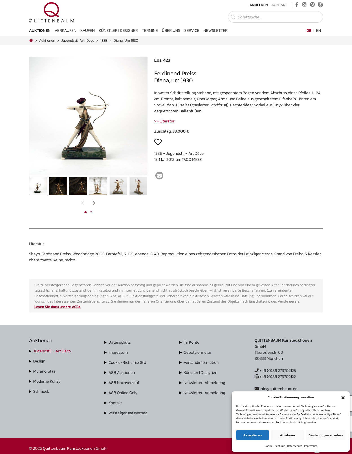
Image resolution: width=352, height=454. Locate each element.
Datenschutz (294, 446)
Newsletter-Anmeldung (204, 393)
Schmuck (41, 391)
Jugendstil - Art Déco (52, 351)
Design (39, 361)
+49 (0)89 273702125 (275, 370)
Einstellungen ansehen (325, 435)
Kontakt (279, 4)
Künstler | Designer (118, 30)
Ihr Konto (191, 342)
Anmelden (258, 4)
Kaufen (87, 30)
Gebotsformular (197, 352)
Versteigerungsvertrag (127, 413)
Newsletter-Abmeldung (204, 383)
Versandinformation (201, 362)
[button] (343, 397)
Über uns (171, 30)
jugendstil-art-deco (77, 40)
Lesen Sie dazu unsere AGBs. (57, 306)
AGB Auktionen (121, 372)
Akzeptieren (252, 435)
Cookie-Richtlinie (275, 446)
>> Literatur (164, 121)
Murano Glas (44, 371)
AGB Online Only (123, 393)
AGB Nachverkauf (123, 383)
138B (104, 40)
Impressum (310, 446)
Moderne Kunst (46, 381)
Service (191, 30)
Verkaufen (65, 30)
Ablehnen (287, 435)
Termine (150, 30)
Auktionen (40, 30)
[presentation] (82, 203)
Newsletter (215, 30)
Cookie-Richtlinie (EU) (127, 362)
